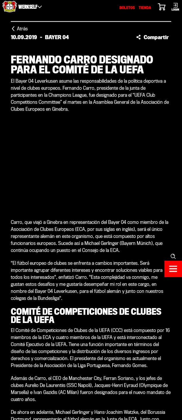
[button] (152, 37)
